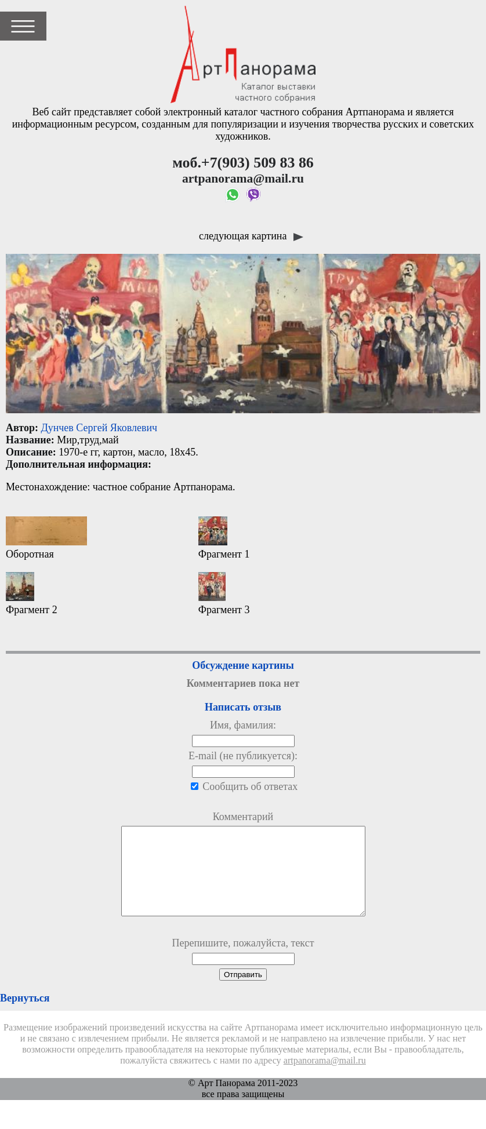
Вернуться (24, 1015)
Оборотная (46, 538)
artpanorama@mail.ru (325, 1078)
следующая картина (251, 236)
